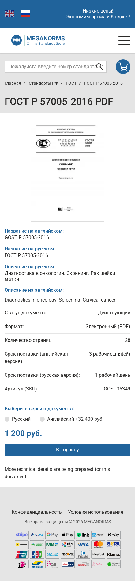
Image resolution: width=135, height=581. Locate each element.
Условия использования (95, 512)
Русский (21, 419)
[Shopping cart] (123, 66)
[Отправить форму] (99, 66)
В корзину (67, 450)
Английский (75, 419)
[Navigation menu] (124, 40)
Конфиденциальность (37, 512)
